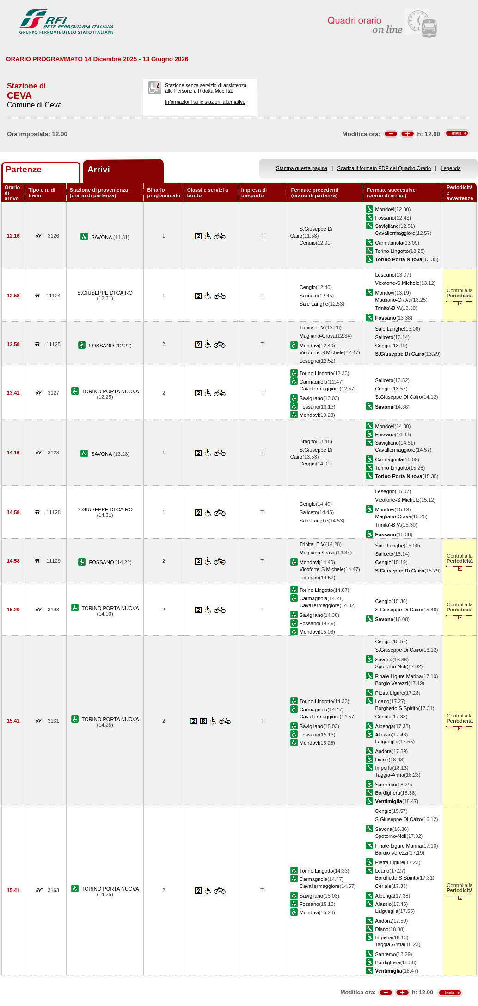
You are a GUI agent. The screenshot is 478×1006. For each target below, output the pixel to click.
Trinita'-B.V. (388, 308)
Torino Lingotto (392, 251)
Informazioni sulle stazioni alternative (205, 102)
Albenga (384, 726)
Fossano (385, 217)
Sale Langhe (314, 304)
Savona (383, 659)
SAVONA (102, 237)
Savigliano (386, 226)
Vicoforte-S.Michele (397, 283)
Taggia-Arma (389, 775)
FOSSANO (102, 345)
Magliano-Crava (393, 299)
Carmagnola (389, 242)
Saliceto (309, 295)
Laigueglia (386, 741)
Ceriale (383, 716)
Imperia (383, 768)
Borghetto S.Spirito (396, 708)
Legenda (451, 168)
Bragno (308, 441)
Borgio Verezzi (391, 683)
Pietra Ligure (389, 693)
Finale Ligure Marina (398, 676)
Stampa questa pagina (301, 168)
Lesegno (385, 274)
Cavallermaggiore (395, 233)
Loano (382, 701)
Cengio (308, 242)
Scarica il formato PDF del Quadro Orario (384, 168)
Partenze (24, 169)
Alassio (383, 734)
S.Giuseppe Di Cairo (398, 397)
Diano (381, 759)
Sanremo (385, 784)
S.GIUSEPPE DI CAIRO (104, 293)
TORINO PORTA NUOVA (110, 391)
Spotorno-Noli (390, 666)
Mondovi (384, 209)
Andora (383, 751)
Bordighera (387, 793)
